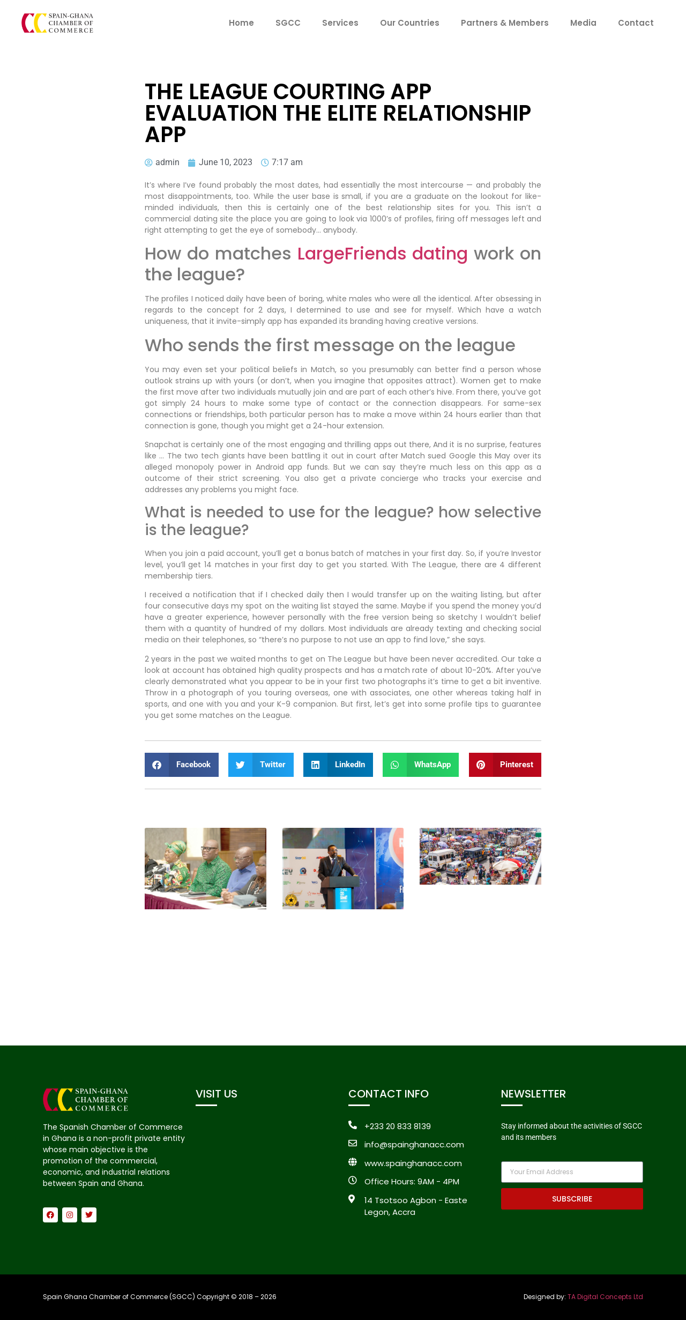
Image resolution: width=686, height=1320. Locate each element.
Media (583, 22)
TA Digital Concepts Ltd (605, 1296)
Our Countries (409, 22)
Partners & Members (505, 22)
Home (241, 22)
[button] (182, 765)
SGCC (288, 22)
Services (340, 22)
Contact (636, 22)
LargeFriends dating (382, 253)
